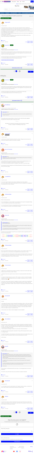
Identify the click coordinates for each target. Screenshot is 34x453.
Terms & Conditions (21, 446)
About (23, 1)
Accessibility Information (21, 447)
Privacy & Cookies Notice (13, 447)
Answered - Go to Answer (6, 18)
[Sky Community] (6, 1)
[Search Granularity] (7, 9)
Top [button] (32, 446)
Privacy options (12, 446)
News (18, 1)
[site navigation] (0, 1)
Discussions (14, 1)
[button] (32, 22)
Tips (20, 1)
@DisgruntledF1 (4, 156)
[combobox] (19, 9)
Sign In (32, 1)
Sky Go (17, 6)
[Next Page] (20, 71)
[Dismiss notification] (33, 3)
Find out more (16, 49)
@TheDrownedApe (5, 222)
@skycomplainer (4, 353)
